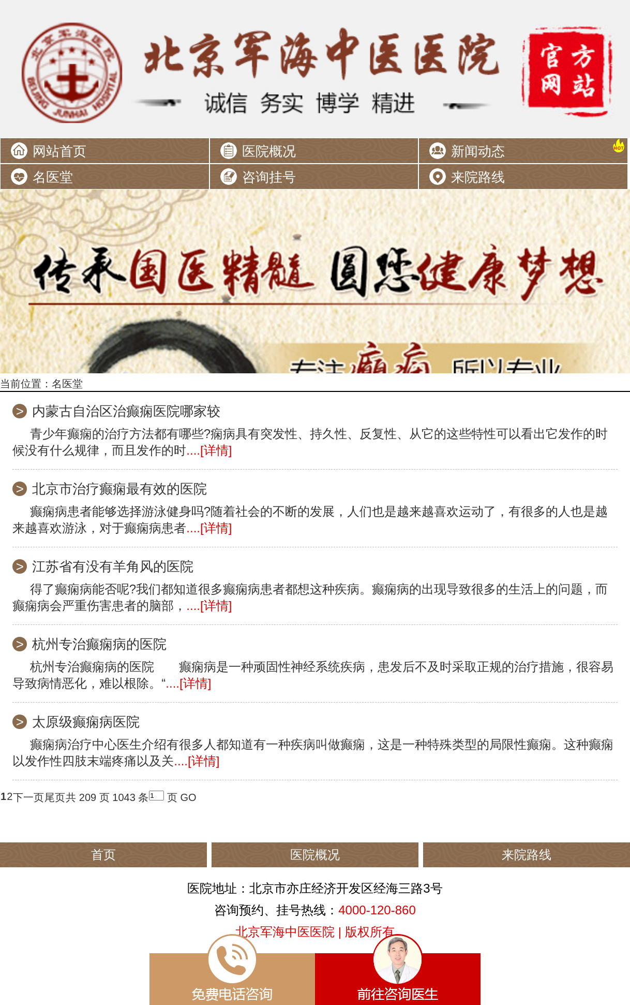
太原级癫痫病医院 (86, 722)
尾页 (54, 797)
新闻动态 (478, 151)
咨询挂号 (269, 177)
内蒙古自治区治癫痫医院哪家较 (126, 411)
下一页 (28, 797)
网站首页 (59, 151)
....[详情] (209, 450)
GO (188, 797)
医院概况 (269, 151)
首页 (103, 855)
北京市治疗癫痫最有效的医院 (119, 489)
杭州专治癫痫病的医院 (99, 644)
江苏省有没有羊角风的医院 (112, 566)
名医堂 (53, 177)
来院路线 (478, 177)
